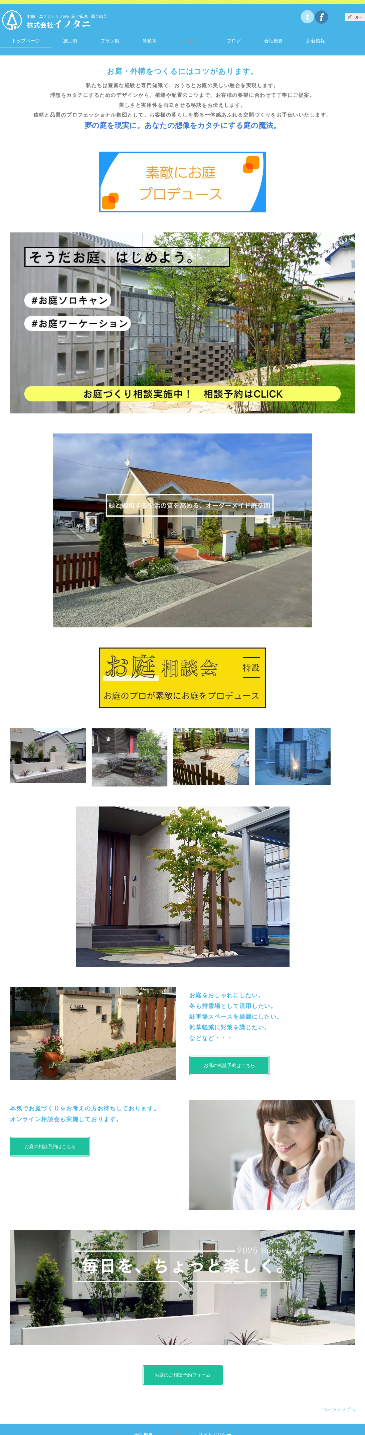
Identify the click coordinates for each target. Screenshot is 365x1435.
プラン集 (110, 41)
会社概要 (273, 41)
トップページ (26, 41)
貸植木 (150, 41)
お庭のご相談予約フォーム (183, 1375)
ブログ (234, 41)
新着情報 (315, 41)
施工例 (70, 41)
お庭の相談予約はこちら (229, 1065)
